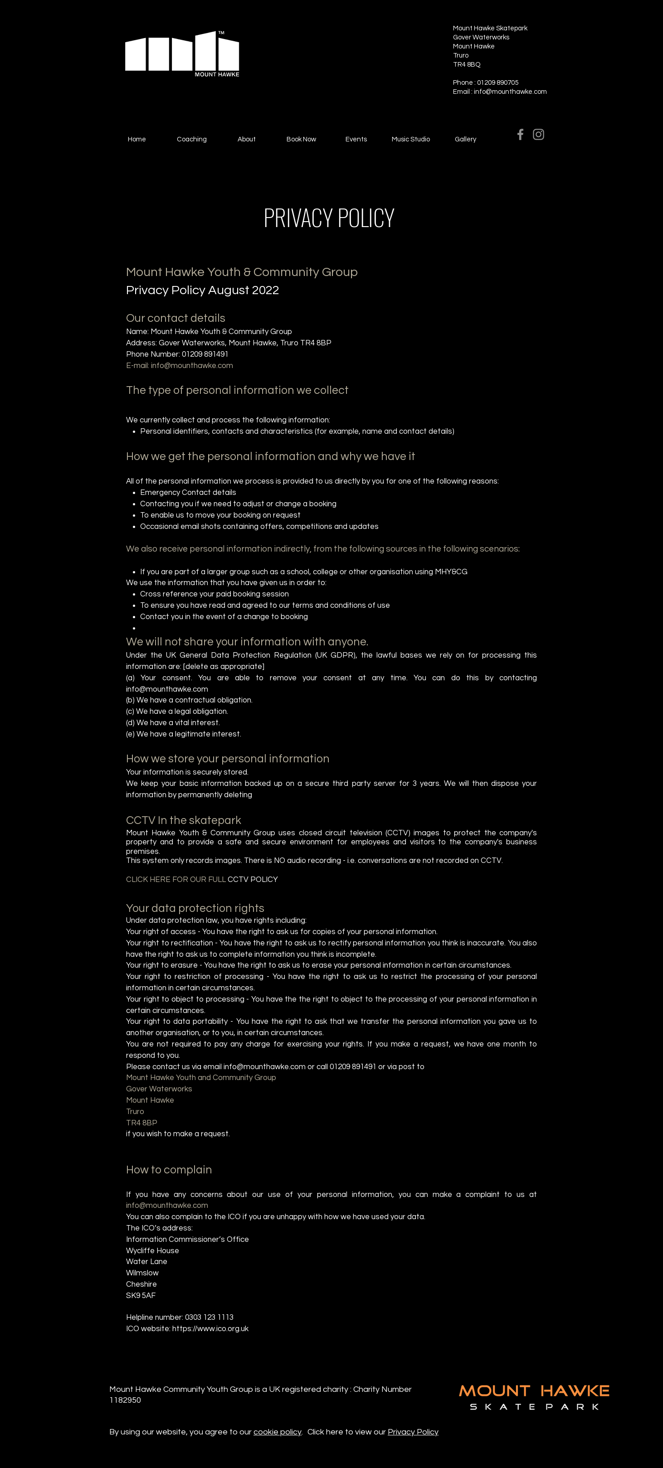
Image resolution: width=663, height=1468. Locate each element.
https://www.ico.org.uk (210, 1329)
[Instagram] (538, 134)
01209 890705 (498, 82)
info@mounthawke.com (510, 91)
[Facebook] (520, 134)
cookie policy (277, 1432)
